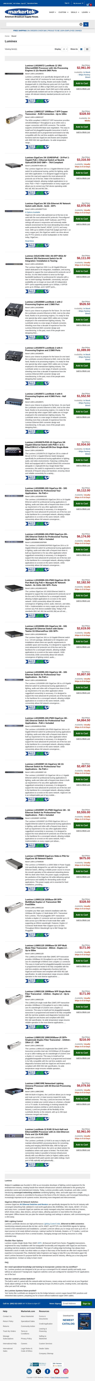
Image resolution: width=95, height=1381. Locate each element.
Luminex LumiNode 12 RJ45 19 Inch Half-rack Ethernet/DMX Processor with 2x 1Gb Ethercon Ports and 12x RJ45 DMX (47, 1131)
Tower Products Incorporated (59, 1377)
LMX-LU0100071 (36, 402)
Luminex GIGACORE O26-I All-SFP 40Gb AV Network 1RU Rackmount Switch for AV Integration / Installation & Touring (45, 258)
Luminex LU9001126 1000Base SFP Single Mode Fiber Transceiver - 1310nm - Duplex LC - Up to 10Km (48, 993)
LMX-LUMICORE (37, 1092)
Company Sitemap (46, 1353)
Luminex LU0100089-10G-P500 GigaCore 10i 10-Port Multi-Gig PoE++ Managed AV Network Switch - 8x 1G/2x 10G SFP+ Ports (47, 582)
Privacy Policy (26, 1339)
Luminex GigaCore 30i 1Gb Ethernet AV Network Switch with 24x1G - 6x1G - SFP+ (48, 204)
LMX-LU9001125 (36, 954)
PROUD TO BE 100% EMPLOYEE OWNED (65, 31)
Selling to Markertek (43, 1337)
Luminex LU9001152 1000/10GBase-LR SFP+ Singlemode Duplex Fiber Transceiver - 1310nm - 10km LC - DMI (48, 1039)
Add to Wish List (83, 89)
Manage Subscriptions (8, 1337)
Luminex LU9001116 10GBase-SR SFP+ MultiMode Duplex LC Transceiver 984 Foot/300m (43, 902)
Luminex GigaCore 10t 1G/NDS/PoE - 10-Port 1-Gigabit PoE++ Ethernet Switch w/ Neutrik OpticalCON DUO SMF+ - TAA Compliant (47, 160)
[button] (81, 49)
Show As (74, 49)
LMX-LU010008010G (38, 496)
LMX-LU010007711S (38, 209)
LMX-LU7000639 (36, 862)
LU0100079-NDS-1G (38, 166)
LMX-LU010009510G (38, 680)
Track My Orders (9, 1331)
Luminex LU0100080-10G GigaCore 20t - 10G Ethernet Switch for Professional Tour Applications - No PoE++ (46, 490)
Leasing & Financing (43, 1330)
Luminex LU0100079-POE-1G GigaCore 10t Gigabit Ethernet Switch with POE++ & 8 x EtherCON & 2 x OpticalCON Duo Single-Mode (46, 444)
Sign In (67, 3)
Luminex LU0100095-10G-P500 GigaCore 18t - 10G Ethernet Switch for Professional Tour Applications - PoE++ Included (46, 720)
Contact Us (7, 1316)
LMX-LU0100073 (36, 1138)
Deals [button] (75, 12)
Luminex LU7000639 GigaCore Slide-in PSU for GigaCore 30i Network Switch (47, 857)
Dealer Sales (44, 1349)
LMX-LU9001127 (36, 117)
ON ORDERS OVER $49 (30, 31)
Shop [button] (52, 12)
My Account (78, 3)
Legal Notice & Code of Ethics (26, 1350)
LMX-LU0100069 (36, 308)
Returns (6, 1326)
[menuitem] (52, 12)
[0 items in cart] (88, 3)
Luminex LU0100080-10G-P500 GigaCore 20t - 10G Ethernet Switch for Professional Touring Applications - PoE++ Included (46, 536)
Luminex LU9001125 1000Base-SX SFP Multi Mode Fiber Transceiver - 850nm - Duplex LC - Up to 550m (46, 948)
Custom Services (45, 1344)
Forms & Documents (43, 1317)
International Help (10, 1344)
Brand (14, 36)
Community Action (28, 1326)
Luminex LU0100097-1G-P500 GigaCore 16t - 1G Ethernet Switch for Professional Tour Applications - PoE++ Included (47, 812)
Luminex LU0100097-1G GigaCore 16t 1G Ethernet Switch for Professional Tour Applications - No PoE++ (44, 766)
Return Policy (8, 1321)
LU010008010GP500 (38, 542)
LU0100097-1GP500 (38, 818)
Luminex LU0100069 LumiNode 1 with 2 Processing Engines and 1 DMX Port (43, 303)
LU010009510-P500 (38, 726)
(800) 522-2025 (7, 3)
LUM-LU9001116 (37, 908)
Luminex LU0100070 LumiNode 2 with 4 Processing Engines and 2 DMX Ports (43, 349)
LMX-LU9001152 (36, 1046)
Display (58, 49)
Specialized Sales (32, 3)
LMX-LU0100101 (36, 264)
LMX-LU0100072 (36, 74)
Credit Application (46, 1324)
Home (7, 36)
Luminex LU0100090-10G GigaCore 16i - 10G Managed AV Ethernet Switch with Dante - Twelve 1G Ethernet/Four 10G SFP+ (46, 628)
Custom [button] (63, 12)
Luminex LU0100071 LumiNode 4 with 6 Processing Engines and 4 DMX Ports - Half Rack (45, 396)
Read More (29, 241)
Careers (24, 1344)
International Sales (7, 1350)
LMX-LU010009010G (38, 634)
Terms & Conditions (25, 1332)
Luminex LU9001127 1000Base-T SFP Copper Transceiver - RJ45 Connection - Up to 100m (46, 113)
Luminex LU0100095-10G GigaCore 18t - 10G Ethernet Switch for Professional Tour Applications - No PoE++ (46, 674)
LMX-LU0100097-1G (38, 772)
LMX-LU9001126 (36, 1000)
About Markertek (27, 1316)
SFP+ (40, 1243)
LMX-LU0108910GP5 (38, 588)
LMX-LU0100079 (36, 450)
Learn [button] (86, 12)
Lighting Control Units (52, 1224)
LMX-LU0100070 (36, 354)
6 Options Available (32, 212)
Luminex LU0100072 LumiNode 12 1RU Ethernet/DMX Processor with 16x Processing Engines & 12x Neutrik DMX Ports (46, 68)
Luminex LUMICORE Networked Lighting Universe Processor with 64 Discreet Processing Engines (48, 1085)
